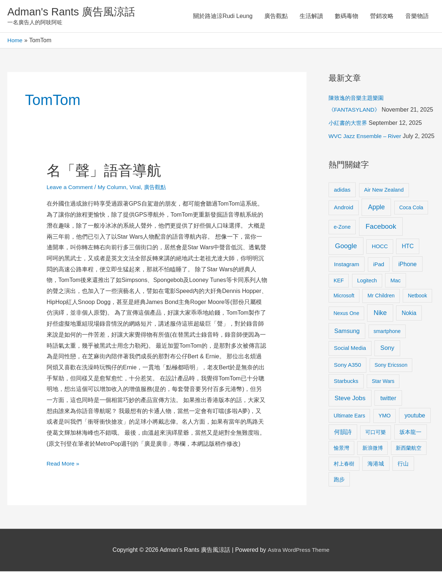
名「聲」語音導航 (105, 171)
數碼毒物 (346, 16)
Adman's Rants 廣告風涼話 (73, 12)
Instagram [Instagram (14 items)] (346, 289)
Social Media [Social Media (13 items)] (350, 372)
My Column (114, 188)
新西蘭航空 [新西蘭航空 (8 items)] (408, 472)
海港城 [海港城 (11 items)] (375, 488)
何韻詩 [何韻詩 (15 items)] (343, 456)
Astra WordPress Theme (299, 550)
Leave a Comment (71, 188)
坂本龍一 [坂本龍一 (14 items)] (410, 456)
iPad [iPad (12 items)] (378, 289)
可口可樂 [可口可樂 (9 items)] (375, 457)
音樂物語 (417, 16)
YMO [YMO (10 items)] (384, 440)
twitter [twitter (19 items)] (388, 422)
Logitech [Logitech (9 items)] (367, 305)
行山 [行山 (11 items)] (403, 488)
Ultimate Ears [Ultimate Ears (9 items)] (349, 440)
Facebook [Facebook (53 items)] (381, 250)
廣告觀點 (276, 16)
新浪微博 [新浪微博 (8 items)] (372, 472)
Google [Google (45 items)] (346, 270)
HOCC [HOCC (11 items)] (380, 271)
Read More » (64, 463)
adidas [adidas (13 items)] (342, 214)
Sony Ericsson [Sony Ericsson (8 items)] (390, 389)
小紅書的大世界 (349, 136)
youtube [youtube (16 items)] (415, 440)
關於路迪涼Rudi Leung (223, 16)
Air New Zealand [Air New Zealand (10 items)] (384, 214)
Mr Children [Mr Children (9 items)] (381, 320)
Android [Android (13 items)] (344, 232)
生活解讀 (311, 16)
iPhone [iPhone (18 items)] (407, 288)
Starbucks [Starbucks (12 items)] (346, 405)
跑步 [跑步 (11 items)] (339, 504)
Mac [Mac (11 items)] (396, 305)
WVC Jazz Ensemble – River (366, 149)
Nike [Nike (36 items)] (380, 337)
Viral (138, 188)
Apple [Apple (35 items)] (376, 231)
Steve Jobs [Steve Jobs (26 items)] (349, 422)
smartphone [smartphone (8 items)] (387, 356)
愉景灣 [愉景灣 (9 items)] (341, 472)
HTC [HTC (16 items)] (407, 270)
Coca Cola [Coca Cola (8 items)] (411, 232)
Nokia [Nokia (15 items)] (409, 337)
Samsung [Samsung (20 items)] (347, 355)
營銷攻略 (382, 16)
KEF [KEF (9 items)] (339, 305)
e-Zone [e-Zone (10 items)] (342, 251)
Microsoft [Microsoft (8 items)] (343, 320)
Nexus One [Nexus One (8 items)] (346, 338)
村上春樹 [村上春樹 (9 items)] (344, 488)
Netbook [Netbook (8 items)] (417, 320)
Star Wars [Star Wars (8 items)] (383, 406)
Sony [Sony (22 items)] (387, 372)
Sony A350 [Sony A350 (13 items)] (347, 389)
